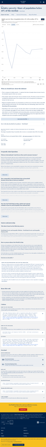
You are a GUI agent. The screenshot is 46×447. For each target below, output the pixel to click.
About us (25, 433)
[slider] (9, 79)
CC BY (12, 84)
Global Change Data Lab (19, 417)
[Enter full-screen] (43, 84)
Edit (39, 24)
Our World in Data (23, 2)
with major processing (27, 136)
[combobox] (40, 2)
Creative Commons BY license (8, 298)
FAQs (12, 14)
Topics (2, 433)
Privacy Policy (10, 441)
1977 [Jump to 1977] (6, 79)
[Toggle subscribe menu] (43, 2)
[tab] (4, 25)
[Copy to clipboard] (41, 314)
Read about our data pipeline (7, 257)
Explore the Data (5, 14)
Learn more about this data (29, 81)
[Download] (38, 84)
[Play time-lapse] (3, 80)
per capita (13, 110)
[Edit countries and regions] (38, 25)
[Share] (41, 84)
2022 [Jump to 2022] (43, 79)
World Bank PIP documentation (9, 106)
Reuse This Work (33, 14)
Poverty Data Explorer (25, 113)
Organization (26, 435)
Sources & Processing (21, 14)
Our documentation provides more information (13, 374)
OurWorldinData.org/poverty (6, 84)
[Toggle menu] (2, 2)
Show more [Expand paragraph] (5, 174)
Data (2, 435)
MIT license (22, 419)
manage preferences (18, 441)
